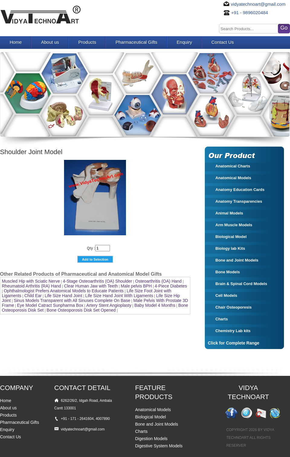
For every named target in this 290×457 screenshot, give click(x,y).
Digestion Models (151, 438)
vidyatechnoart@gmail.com (258, 4)
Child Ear (33, 295)
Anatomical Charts (232, 166)
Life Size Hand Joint (63, 295)
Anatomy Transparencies (238, 201)
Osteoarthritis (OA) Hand (158, 281)
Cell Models (226, 295)
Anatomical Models (233, 178)
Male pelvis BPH (136, 286)
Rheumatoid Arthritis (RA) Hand (31, 286)
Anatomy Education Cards (240, 189)
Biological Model (230, 236)
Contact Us (222, 42)
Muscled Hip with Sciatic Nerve (31, 281)
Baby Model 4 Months (154, 305)
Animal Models (229, 213)
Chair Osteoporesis (233, 307)
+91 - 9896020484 (249, 12)
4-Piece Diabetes (171, 286)
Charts (221, 319)
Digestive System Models (158, 445)
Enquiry (184, 42)
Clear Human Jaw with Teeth (91, 286)
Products (87, 42)
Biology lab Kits (230, 248)
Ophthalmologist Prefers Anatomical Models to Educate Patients (64, 290)
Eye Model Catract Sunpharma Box (50, 305)
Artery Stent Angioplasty (108, 305)
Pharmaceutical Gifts (136, 42)
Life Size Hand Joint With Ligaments (119, 295)
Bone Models (227, 272)
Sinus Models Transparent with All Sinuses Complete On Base (72, 300)
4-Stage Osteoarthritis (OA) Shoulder (97, 281)
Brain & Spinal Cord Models (241, 283)
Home (16, 42)
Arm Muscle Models (233, 225)
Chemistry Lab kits (232, 330)
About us (50, 42)
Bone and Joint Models (236, 260)
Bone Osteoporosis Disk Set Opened (81, 310)
